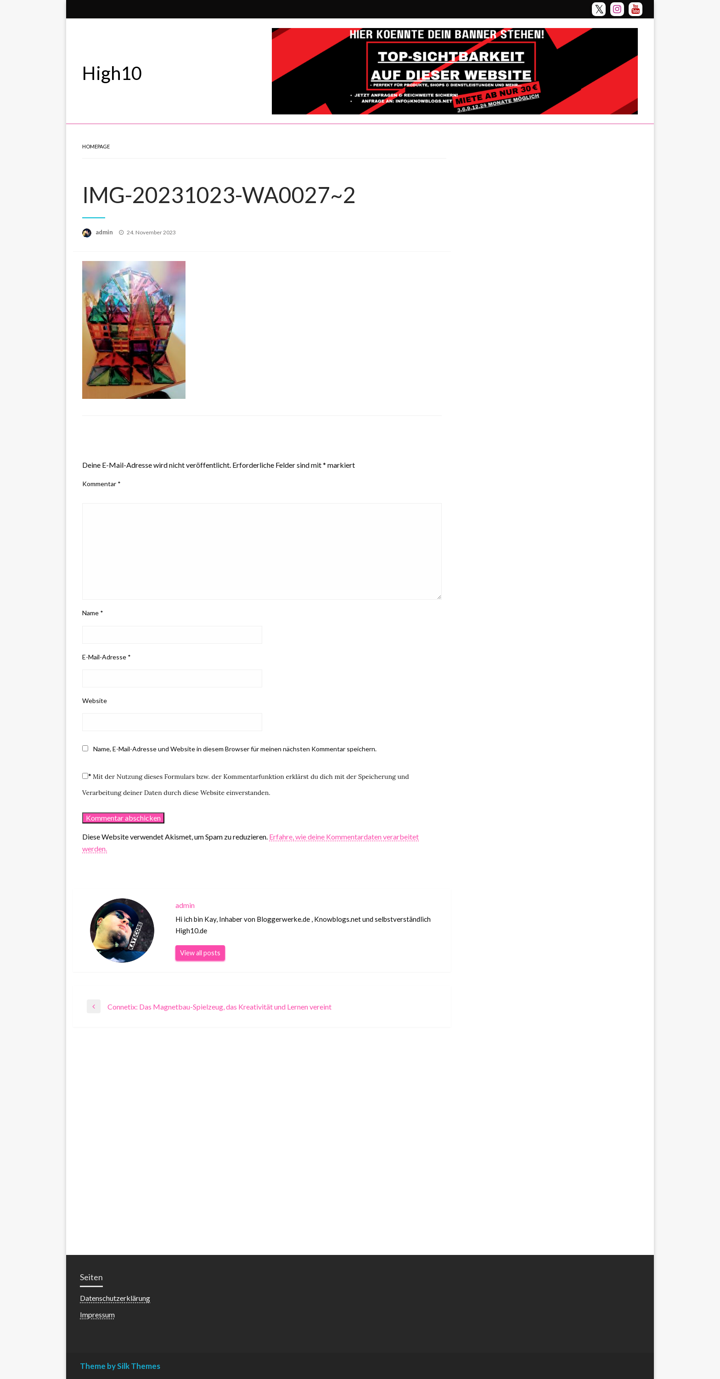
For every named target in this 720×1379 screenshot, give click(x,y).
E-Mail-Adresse (106, 657)
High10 (112, 73)
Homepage (96, 146)
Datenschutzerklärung (115, 1298)
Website (94, 700)
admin (105, 232)
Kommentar (101, 484)
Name (92, 613)
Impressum (97, 1314)
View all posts (200, 953)
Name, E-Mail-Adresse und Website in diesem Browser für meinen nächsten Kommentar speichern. (235, 749)
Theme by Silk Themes (120, 1366)
